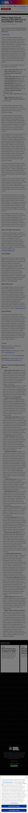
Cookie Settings (14, 803)
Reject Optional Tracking (13, 806)
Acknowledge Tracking (14, 810)
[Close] (26, 777)
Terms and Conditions (8, 782)
